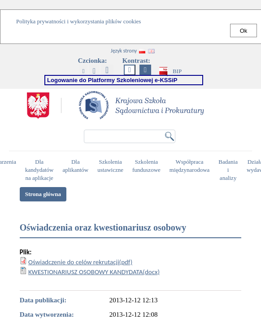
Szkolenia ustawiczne (111, 166)
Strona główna (43, 194)
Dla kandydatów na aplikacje (40, 166)
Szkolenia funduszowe (147, 166)
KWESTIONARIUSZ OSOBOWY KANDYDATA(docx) (94, 272)
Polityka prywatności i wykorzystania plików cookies (78, 21)
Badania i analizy (229, 166)
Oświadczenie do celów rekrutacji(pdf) (80, 262)
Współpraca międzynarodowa (191, 166)
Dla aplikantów (76, 166)
